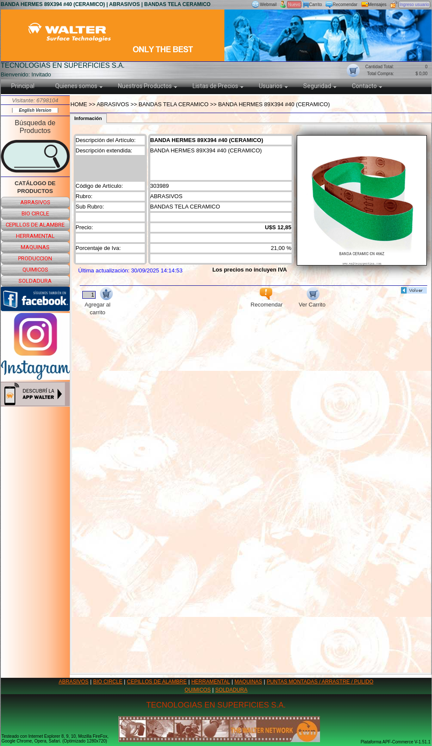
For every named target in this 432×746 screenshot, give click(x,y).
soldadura (35, 281)
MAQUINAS (248, 682)
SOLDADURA (231, 690)
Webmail (268, 4)
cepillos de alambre (35, 224)
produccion (35, 258)
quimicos (35, 269)
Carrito (315, 4)
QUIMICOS (198, 690)
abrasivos (35, 202)
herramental (35, 236)
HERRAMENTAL (210, 682)
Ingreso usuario (414, 4)
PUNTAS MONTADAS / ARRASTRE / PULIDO (320, 682)
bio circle (35, 213)
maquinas (35, 247)
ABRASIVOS (73, 682)
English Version (35, 110)
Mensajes (377, 4)
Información (88, 118)
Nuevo (294, 4)
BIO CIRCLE (107, 682)
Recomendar (345, 4)
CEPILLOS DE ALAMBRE (157, 682)
